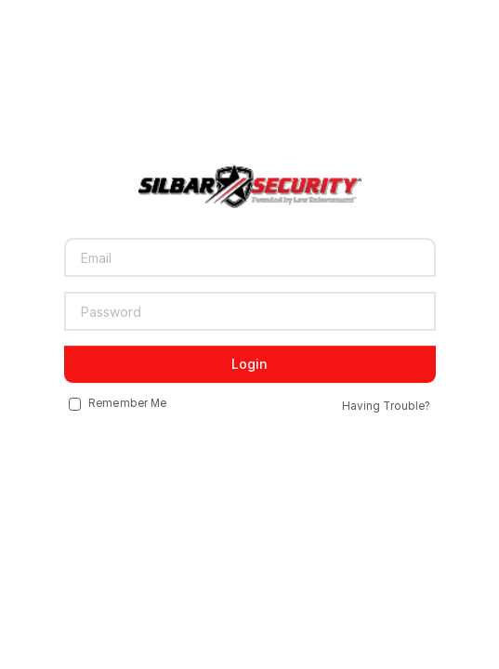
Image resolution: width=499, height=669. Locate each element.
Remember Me (118, 404)
